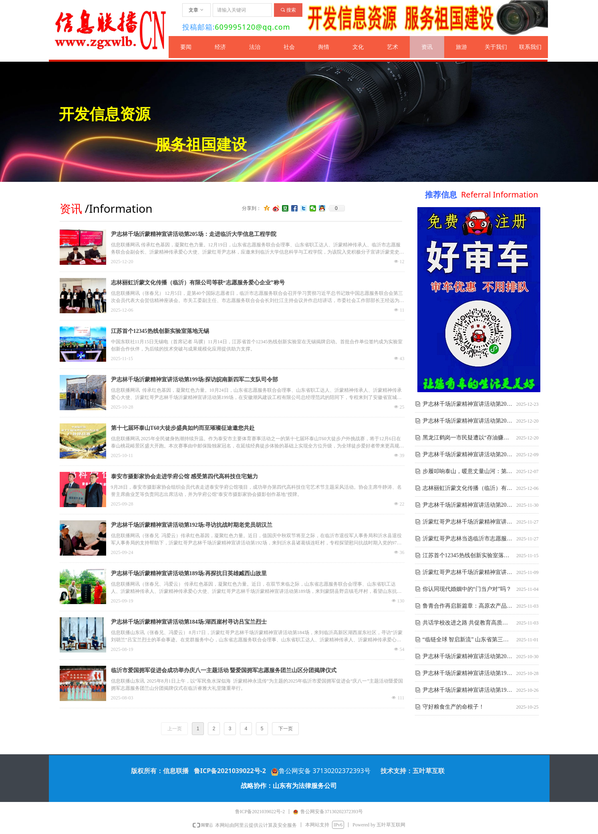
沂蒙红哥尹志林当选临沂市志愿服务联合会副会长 (468, 539)
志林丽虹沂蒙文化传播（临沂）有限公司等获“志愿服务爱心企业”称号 (198, 283)
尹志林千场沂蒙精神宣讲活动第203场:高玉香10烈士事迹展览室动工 (468, 506)
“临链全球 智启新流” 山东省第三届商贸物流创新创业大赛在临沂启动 (468, 640)
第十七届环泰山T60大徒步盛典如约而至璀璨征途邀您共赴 (183, 428)
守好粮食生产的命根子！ (453, 708)
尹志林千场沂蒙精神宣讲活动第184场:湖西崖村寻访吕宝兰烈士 (189, 622)
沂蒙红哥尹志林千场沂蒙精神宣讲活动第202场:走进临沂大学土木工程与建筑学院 (468, 523)
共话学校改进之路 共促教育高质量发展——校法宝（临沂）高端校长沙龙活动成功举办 (468, 623)
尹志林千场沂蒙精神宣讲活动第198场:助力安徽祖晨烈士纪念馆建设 (468, 691)
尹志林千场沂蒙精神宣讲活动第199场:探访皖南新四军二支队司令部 (194, 380)
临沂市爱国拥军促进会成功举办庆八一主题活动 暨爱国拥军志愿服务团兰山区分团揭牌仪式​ (224, 670)
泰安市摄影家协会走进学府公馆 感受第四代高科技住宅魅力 (184, 476)
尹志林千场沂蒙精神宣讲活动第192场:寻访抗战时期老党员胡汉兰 (192, 525)
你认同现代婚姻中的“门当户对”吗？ (467, 590)
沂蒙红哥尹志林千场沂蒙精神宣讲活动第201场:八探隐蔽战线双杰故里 (468, 573)
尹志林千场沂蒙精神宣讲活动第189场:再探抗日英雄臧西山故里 (189, 573)
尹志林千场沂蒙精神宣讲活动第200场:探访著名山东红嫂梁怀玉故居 (468, 657)
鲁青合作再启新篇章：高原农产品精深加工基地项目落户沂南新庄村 (468, 607)
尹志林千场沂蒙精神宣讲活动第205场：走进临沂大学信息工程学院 (193, 234)
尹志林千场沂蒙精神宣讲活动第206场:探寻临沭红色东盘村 (468, 405)
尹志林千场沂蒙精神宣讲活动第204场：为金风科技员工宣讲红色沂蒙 (468, 455)
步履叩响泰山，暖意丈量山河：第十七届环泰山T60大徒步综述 (468, 472)
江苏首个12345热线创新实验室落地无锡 (160, 331)
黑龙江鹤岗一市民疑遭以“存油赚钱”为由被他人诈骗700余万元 (468, 438)
